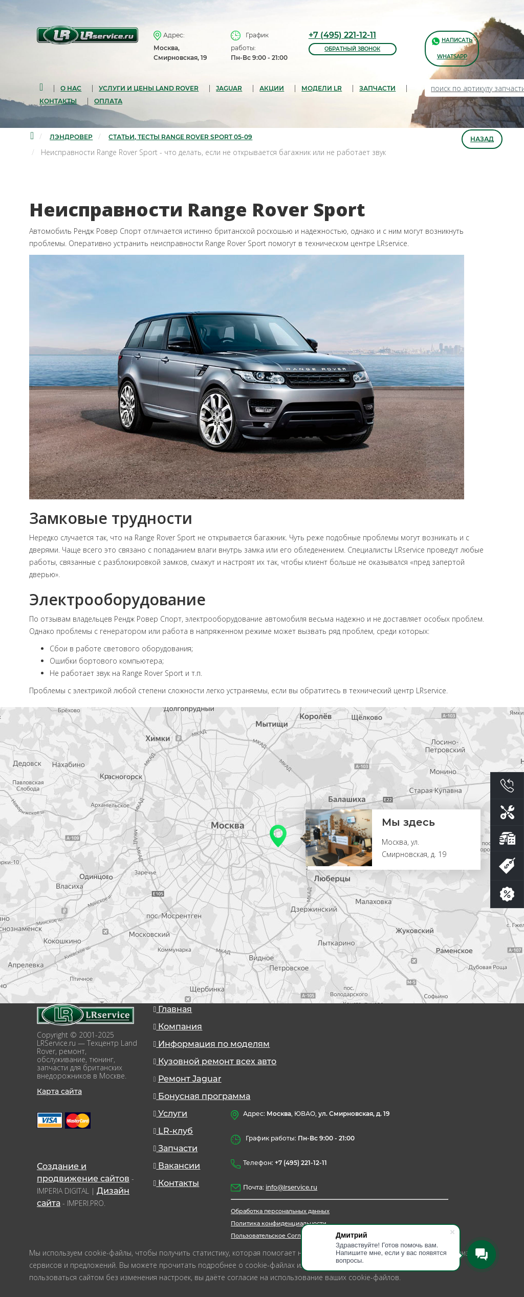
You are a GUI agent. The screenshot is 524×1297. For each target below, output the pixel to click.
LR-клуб (173, 1131)
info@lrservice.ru (291, 1187)
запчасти (377, 88)
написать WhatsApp (452, 48)
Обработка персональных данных (280, 1211)
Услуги (171, 1113)
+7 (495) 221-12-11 (342, 35)
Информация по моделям (212, 1044)
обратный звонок (352, 49)
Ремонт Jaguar (190, 1079)
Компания (178, 1026)
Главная (173, 1009)
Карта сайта (59, 1091)
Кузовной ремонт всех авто (215, 1061)
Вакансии (177, 1166)
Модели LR (321, 88)
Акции (271, 88)
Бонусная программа (202, 1096)
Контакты (58, 101)
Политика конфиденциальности (278, 1223)
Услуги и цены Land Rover (149, 88)
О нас (70, 88)
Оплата (108, 101)
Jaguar (229, 88)
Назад (482, 139)
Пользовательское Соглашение (277, 1235)
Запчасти (176, 1148)
